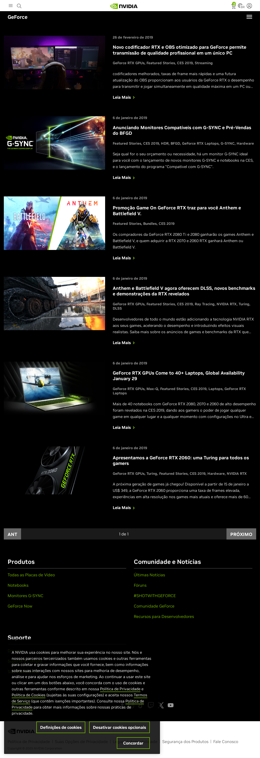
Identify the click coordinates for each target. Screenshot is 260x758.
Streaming (204, 63)
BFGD (175, 143)
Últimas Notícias (149, 574)
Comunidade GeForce (154, 606)
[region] (82, 696)
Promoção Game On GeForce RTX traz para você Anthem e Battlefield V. (177, 210)
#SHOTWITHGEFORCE (155, 595)
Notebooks (18, 585)
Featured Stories (161, 63)
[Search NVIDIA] (19, 4)
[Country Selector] (240, 7)
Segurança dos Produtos (185, 741)
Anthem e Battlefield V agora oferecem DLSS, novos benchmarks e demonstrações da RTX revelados (184, 291)
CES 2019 (185, 63)
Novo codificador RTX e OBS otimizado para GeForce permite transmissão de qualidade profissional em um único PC (179, 50)
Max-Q (152, 388)
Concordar (133, 743)
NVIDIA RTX (227, 304)
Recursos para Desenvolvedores (164, 616)
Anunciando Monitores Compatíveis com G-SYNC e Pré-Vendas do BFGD (182, 130)
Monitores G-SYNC (25, 595)
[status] (234, 7)
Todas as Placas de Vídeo (31, 574)
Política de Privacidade (120, 688)
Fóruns (140, 585)
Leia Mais (124, 97)
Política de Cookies (28, 695)
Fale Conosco (225, 741)
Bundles (150, 223)
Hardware (245, 143)
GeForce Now (20, 606)
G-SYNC (228, 143)
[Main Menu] (11, 6)
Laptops (215, 388)
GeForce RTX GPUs (128, 63)
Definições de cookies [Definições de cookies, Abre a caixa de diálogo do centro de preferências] (61, 727)
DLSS (117, 308)
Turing (244, 304)
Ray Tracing (205, 304)
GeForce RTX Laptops (200, 143)
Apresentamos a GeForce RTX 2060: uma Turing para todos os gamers (181, 460)
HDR (165, 143)
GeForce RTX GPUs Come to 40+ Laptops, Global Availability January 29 (179, 376)
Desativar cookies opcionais (119, 727)
